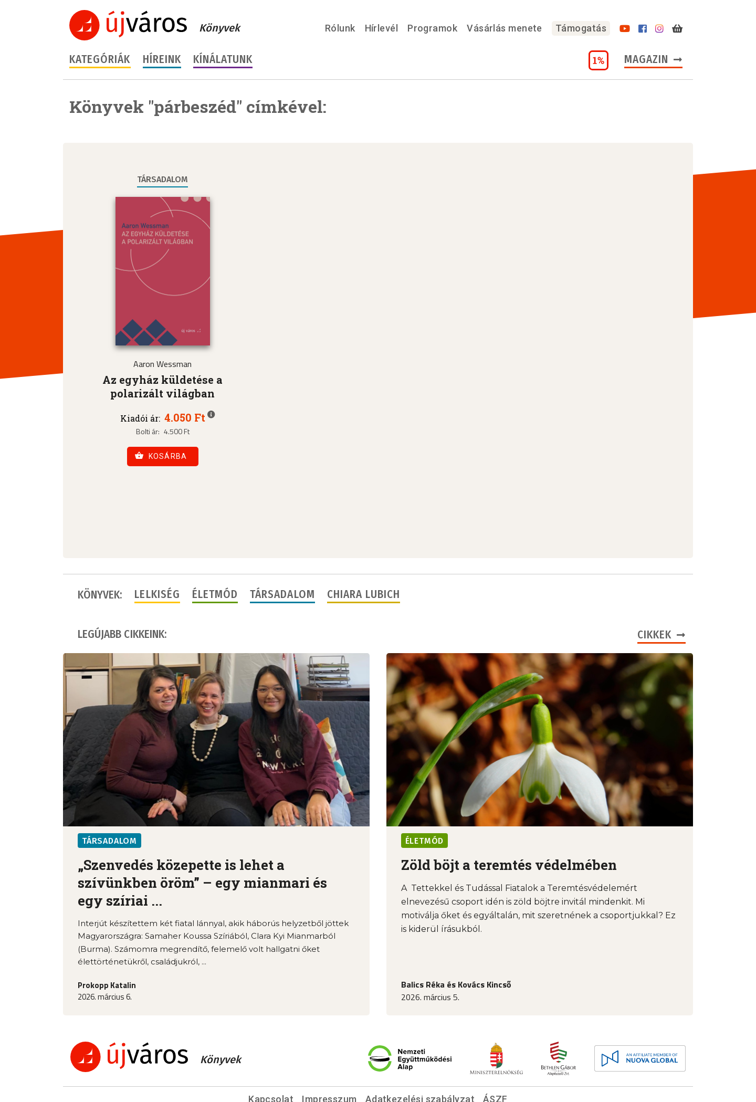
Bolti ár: (148, 431)
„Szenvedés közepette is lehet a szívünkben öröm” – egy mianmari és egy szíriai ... (202, 832)
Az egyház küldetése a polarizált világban (162, 386)
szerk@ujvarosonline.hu (447, 1064)
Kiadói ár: (140, 418)
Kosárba (161, 455)
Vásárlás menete (504, 28)
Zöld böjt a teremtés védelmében (509, 814)
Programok (432, 28)
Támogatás (580, 28)
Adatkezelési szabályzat (420, 1048)
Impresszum (329, 1048)
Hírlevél (381, 28)
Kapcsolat (270, 1048)
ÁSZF (495, 1048)
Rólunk (340, 28)
